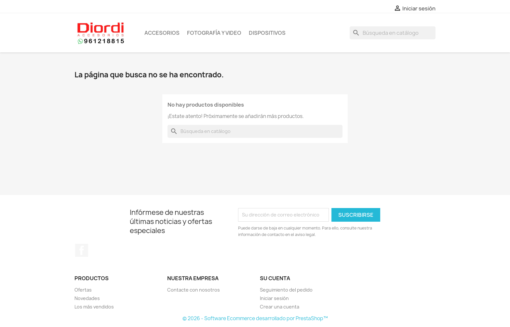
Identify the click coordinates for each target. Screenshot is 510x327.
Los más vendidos (94, 307)
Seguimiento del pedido (286, 290)
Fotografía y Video (214, 32)
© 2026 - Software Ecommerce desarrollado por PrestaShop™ (255, 318)
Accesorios (162, 32)
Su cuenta (275, 278)
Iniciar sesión (274, 298)
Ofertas (83, 290)
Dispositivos (267, 32)
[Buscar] (393, 32)
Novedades (87, 298)
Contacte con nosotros (193, 290)
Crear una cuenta (279, 307)
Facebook (81, 250)
